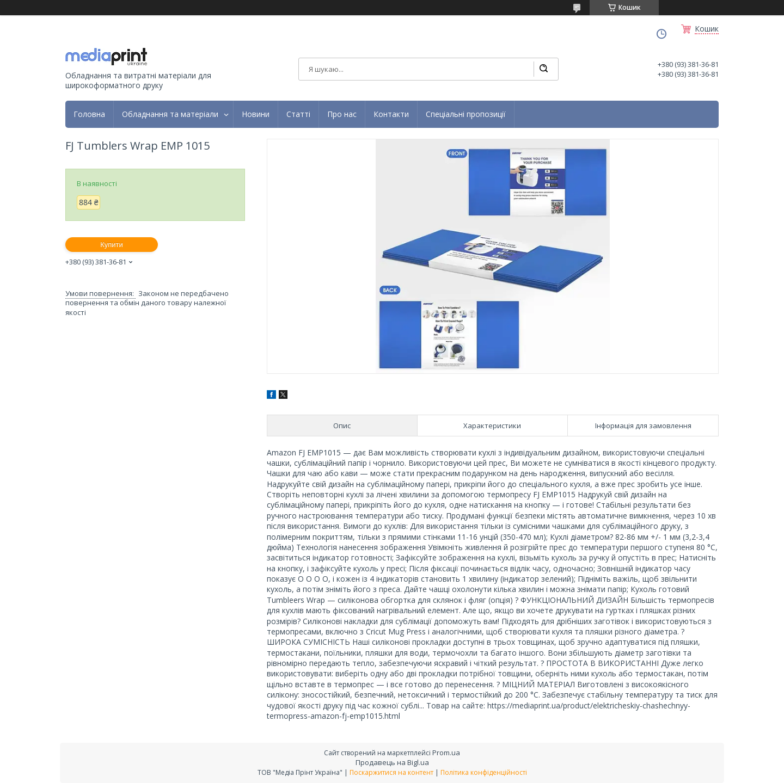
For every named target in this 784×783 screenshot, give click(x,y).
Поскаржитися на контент (391, 772)
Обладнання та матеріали (170, 114)
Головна (89, 114)
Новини (256, 114)
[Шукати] (543, 69)
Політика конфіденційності (483, 772)
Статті (298, 114)
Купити (111, 245)
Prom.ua (446, 752)
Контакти (391, 114)
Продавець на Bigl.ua (392, 762)
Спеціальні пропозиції (466, 114)
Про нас (342, 114)
